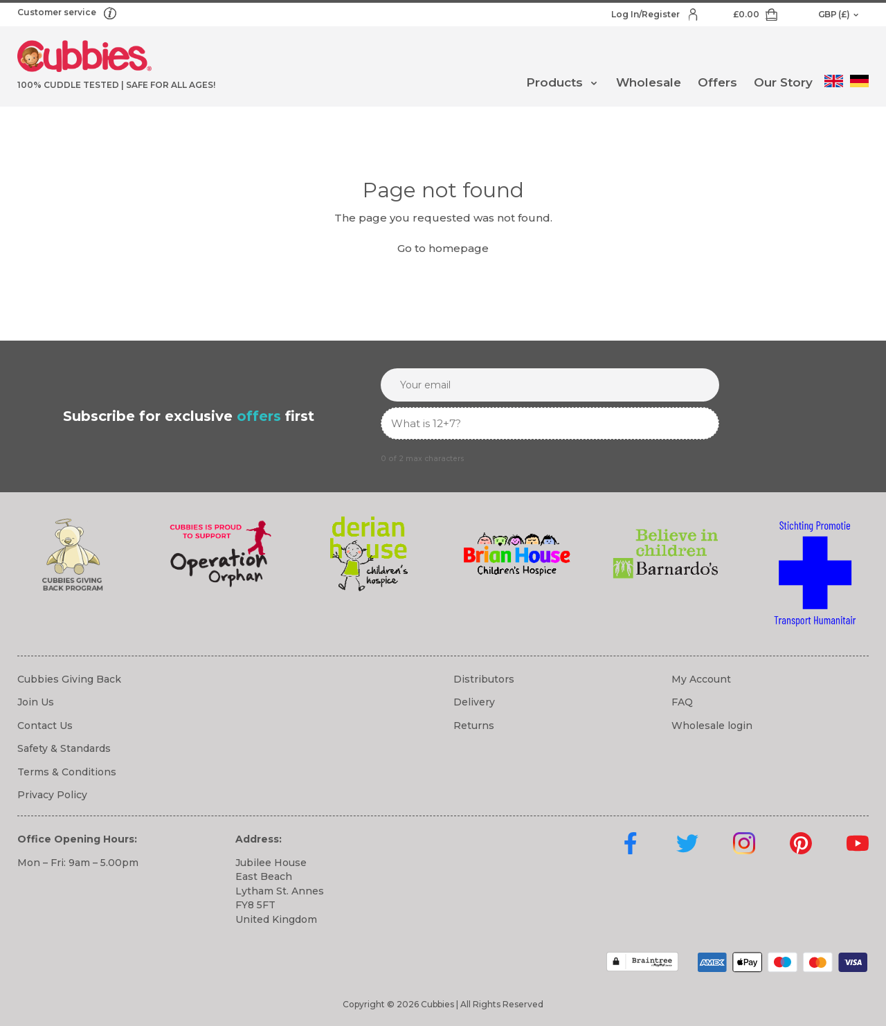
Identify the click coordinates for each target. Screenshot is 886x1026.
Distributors (483, 679)
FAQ (682, 702)
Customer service (57, 12)
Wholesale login (711, 725)
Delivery (474, 702)
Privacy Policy (52, 795)
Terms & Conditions (66, 772)
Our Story (783, 82)
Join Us (35, 702)
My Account (701, 679)
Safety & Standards (64, 748)
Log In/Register (646, 14)
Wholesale (648, 82)
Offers (717, 82)
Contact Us (45, 725)
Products (554, 82)
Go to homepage (443, 248)
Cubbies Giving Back (69, 679)
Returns (473, 725)
